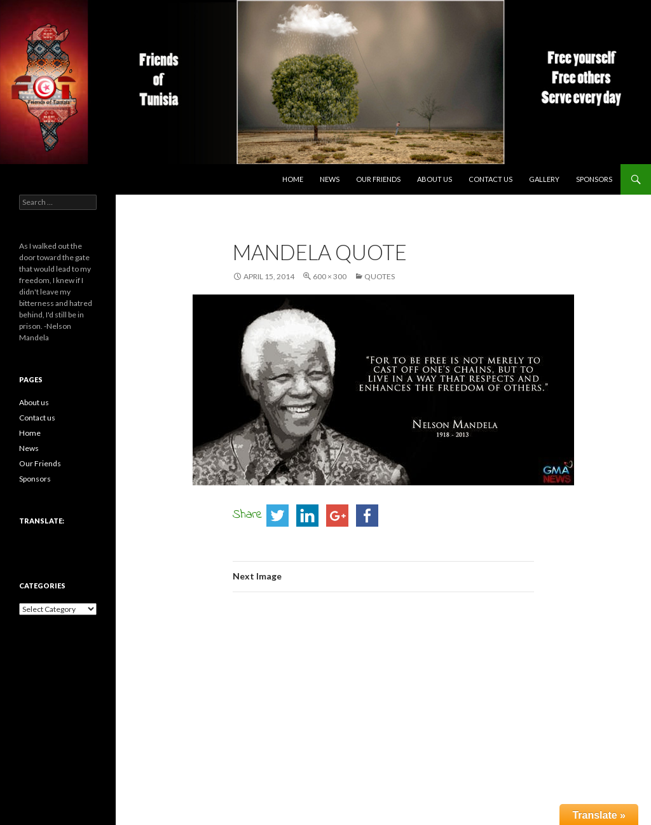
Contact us (490, 179)
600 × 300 (329, 276)
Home (292, 179)
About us (434, 179)
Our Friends (378, 179)
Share (248, 515)
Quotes (379, 276)
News (329, 179)
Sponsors (594, 179)
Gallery (544, 179)
